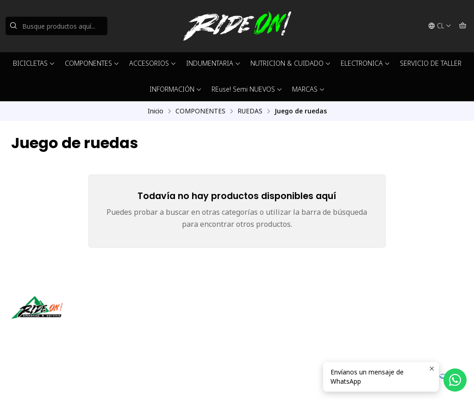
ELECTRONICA (365, 63)
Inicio (155, 111)
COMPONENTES (92, 63)
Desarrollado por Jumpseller (146, 380)
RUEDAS (249, 111)
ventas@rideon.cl (273, 316)
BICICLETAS (34, 63)
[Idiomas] (440, 25)
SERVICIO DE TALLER (431, 63)
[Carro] (462, 25)
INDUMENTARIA (213, 63)
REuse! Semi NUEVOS (247, 89)
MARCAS (308, 89)
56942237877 (268, 329)
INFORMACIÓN (176, 89)
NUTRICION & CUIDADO (290, 63)
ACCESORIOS (152, 63)
